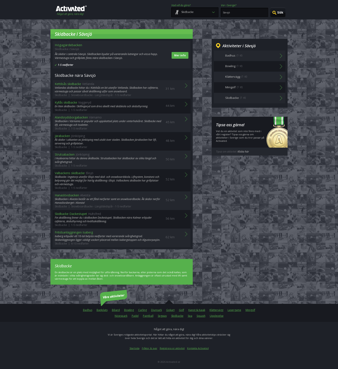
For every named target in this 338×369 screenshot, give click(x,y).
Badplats (102, 310)
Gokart (170, 310)
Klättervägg (216, 310)
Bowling (129, 310)
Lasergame (234, 310)
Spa (190, 316)
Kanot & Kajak (196, 310)
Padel (135, 316)
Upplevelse (217, 316)
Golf (181, 310)
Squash (201, 316)
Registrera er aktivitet (172, 348)
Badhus (87, 310)
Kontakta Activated (198, 348)
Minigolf (250, 310)
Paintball (148, 316)
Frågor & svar (149, 348)
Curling (142, 310)
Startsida (134, 348)
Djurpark (156, 310)
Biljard (116, 310)
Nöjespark (121, 316)
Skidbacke (177, 316)
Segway (162, 316)
